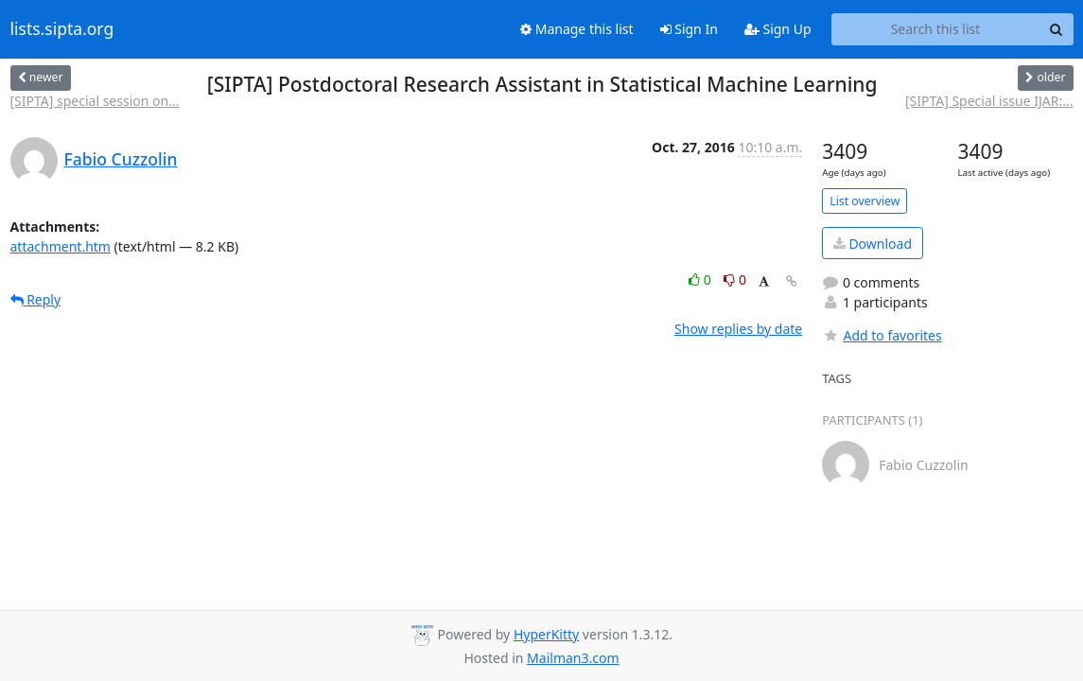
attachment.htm (60, 246)
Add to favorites (881, 335)
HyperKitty (546, 634)
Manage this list (577, 29)
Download (872, 244)
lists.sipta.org (62, 29)
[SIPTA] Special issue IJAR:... (989, 101)
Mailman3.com (573, 658)
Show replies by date (738, 329)
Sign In (689, 29)
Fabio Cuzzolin (121, 159)
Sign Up (778, 29)
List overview (865, 201)
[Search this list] (935, 29)
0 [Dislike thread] (735, 279)
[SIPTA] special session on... (95, 101)
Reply (35, 299)
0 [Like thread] (701, 279)
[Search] (1056, 29)
